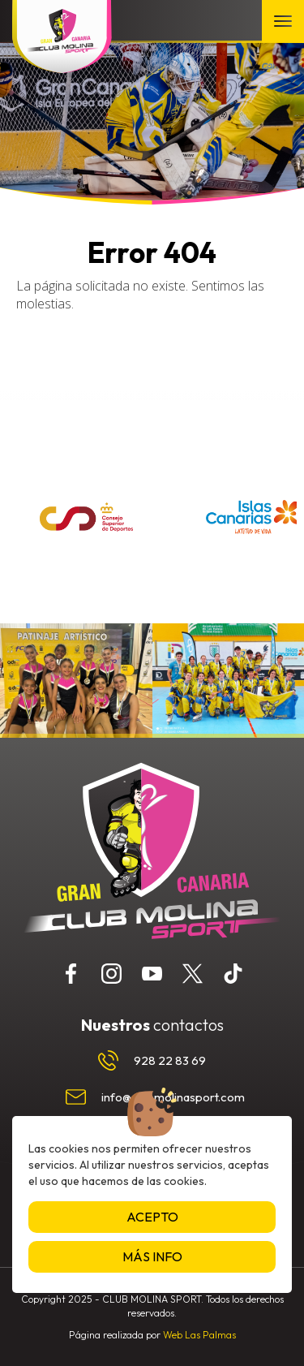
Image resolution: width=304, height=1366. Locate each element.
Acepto (152, 1217)
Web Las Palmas (199, 1335)
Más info (152, 1256)
